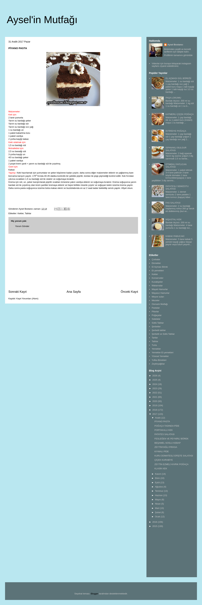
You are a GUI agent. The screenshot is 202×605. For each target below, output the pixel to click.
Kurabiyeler (157, 282)
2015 (155, 526)
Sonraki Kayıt (17, 291)
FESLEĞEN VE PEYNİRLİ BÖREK (171, 438)
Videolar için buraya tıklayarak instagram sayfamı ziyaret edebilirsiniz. (171, 64)
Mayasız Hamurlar (160, 293)
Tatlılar (28, 213)
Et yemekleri (158, 270)
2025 (155, 380)
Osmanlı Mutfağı (160, 304)
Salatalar (156, 319)
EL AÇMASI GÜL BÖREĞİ (178, 78)
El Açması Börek (160, 267)
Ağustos (159, 486)
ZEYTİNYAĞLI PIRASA (165, 447)
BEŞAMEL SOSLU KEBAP (167, 443)
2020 (155, 401)
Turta (154, 345)
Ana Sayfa (74, 291)
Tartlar (155, 337)
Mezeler (155, 300)
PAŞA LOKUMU (173, 97)
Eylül (157, 482)
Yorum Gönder (22, 226)
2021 (155, 397)
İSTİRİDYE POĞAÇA (175, 131)
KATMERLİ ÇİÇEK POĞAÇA (179, 114)
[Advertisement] (73, 261)
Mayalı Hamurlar (160, 289)
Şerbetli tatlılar (159, 330)
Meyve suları (158, 296)
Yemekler (156, 349)
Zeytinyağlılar (158, 364)
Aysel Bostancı (175, 44)
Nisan (158, 503)
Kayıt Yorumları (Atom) (27, 298)
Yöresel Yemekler (160, 356)
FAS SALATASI (172, 202)
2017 (155, 414)
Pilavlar (155, 311)
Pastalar (156, 308)
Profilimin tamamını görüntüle (178, 55)
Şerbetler (156, 326)
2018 (155, 410)
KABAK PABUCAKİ (174, 236)
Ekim (158, 478)
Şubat (158, 512)
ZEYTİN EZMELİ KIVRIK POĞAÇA (171, 464)
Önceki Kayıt (129, 291)
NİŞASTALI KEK (173, 219)
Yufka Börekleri (159, 360)
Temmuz (159, 491)
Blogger (94, 593)
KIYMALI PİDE (161, 451)
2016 (155, 522)
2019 (155, 405)
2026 (155, 375)
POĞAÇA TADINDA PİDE (166, 426)
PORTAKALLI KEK (163, 430)
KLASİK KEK (160, 468)
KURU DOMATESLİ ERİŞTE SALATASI (173, 455)
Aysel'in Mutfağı (42, 19)
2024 (155, 384)
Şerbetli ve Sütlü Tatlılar (163, 334)
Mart (157, 508)
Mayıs (158, 499)
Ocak (158, 516)
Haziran (159, 495)
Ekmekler (156, 263)
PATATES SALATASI (164, 434)
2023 (155, 388)
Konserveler (157, 278)
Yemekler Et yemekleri (162, 352)
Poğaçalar (157, 315)
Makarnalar (157, 285)
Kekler (21, 213)
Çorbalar (156, 259)
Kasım (158, 474)
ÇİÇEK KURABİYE (163, 460)
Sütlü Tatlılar (158, 323)
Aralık (158, 417)
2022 (155, 392)
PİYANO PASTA (162, 421)
